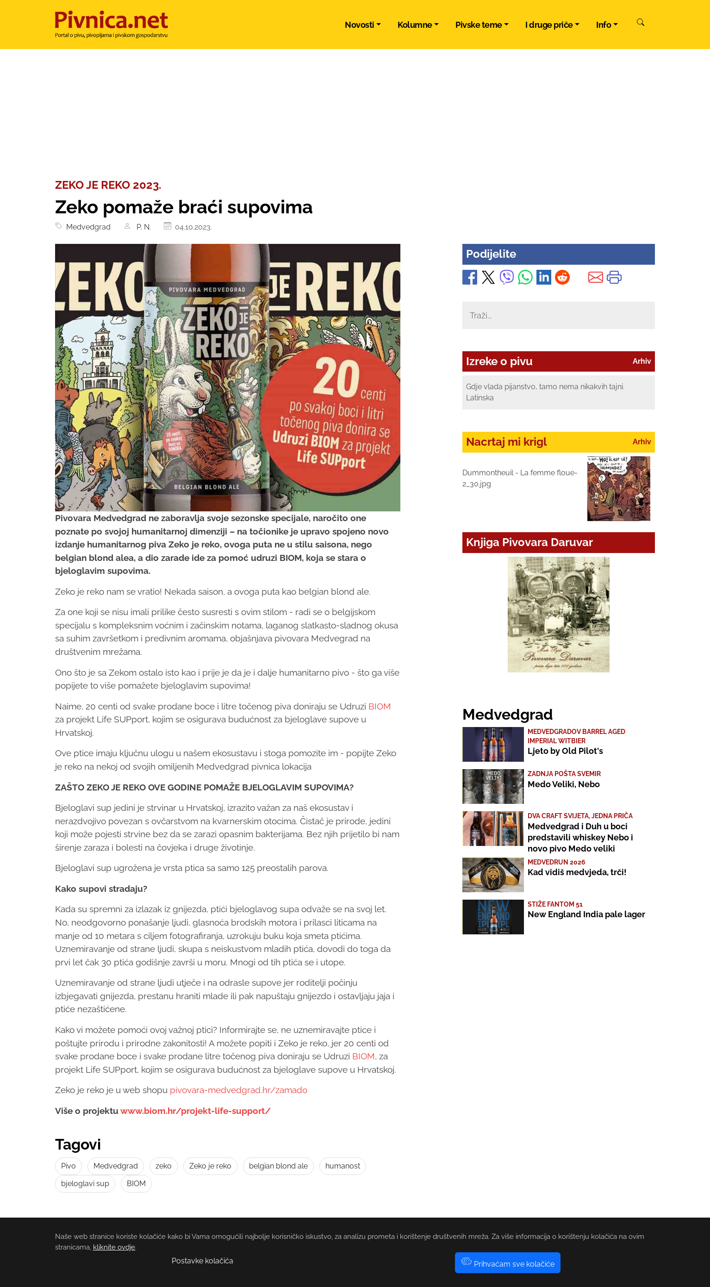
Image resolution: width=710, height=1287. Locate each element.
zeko (164, 1166)
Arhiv (642, 361)
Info (603, 25)
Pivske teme (478, 25)
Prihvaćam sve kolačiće (507, 1264)
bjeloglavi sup (85, 1183)
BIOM (379, 706)
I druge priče (549, 25)
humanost (342, 1166)
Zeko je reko (210, 1166)
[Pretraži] (640, 23)
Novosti (359, 25)
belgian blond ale (278, 1166)
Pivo (68, 1166)
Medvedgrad (86, 227)
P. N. (143, 227)
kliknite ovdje (114, 1247)
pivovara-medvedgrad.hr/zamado (238, 1090)
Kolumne (415, 25)
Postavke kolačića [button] (202, 1260)
